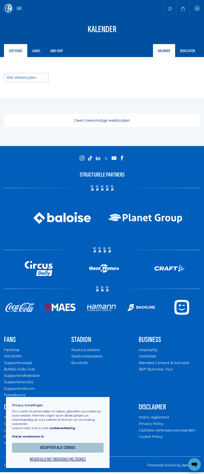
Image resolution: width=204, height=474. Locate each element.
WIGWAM (13, 356)
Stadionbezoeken (87, 356)
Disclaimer (152, 407)
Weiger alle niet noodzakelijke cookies (58, 459)
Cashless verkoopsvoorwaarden (167, 430)
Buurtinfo (79, 363)
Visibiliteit (147, 356)
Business (150, 339)
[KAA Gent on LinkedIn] (98, 158)
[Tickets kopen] (170, 8)
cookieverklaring (62, 428)
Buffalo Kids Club (19, 369)
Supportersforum (19, 388)
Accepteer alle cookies (58, 447)
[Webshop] (183, 8)
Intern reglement (154, 417)
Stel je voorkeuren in (28, 436)
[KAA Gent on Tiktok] (90, 158)
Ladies (36, 50)
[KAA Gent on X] (106, 158)
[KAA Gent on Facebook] (122, 158)
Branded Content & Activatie (164, 363)
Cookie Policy (151, 436)
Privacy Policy (151, 424)
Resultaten (187, 50)
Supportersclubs (18, 382)
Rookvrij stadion (85, 350)
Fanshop (12, 350)
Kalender (164, 50)
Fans (10, 339)
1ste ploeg (15, 50)
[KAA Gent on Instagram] (82, 158)
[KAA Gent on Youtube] (114, 158)
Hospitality (148, 350)
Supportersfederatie (22, 375)
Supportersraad (18, 363)
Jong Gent (56, 50)
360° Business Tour (156, 369)
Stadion (81, 339)
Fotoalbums (15, 395)
